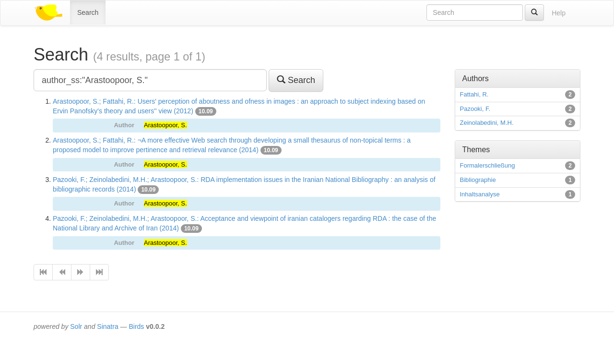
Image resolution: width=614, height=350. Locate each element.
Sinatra (107, 326)
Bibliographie (478, 179)
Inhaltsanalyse (480, 194)
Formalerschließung (487, 165)
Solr (76, 326)
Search (87, 12)
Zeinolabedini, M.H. (487, 122)
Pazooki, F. (475, 108)
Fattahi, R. (474, 94)
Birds (136, 326)
